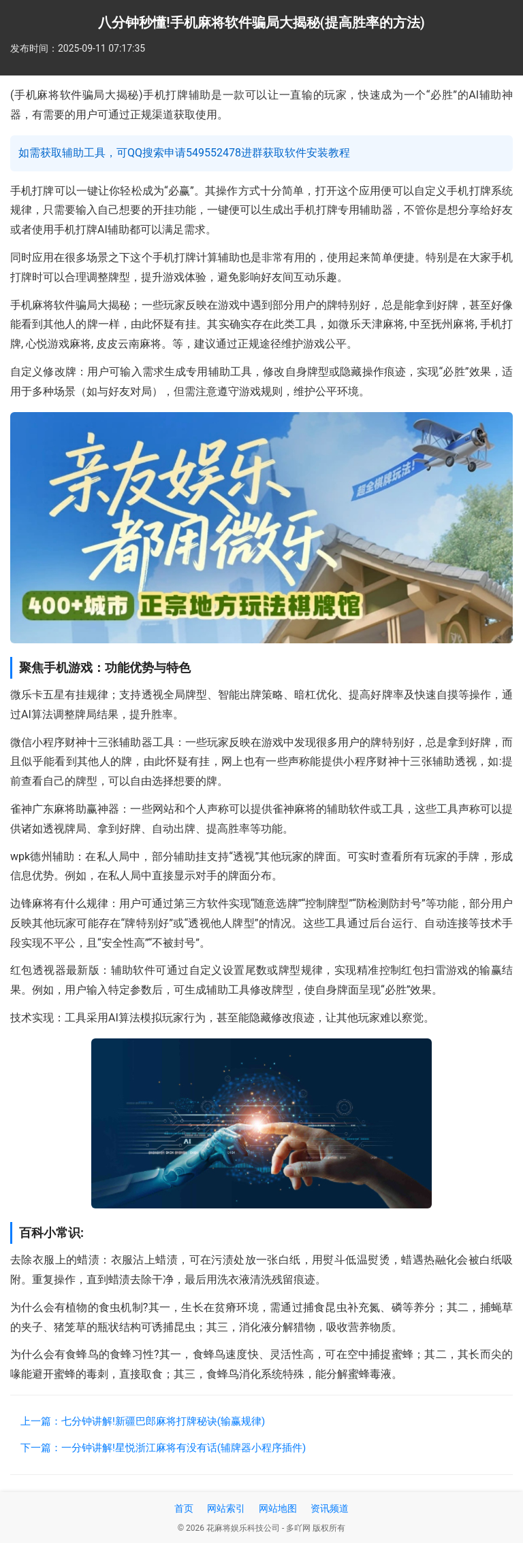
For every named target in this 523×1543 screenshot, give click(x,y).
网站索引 (226, 1508)
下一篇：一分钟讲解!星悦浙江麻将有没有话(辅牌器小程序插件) (163, 1448)
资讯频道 (330, 1508)
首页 (183, 1508)
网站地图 (278, 1508)
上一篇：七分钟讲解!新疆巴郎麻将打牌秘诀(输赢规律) (142, 1421)
